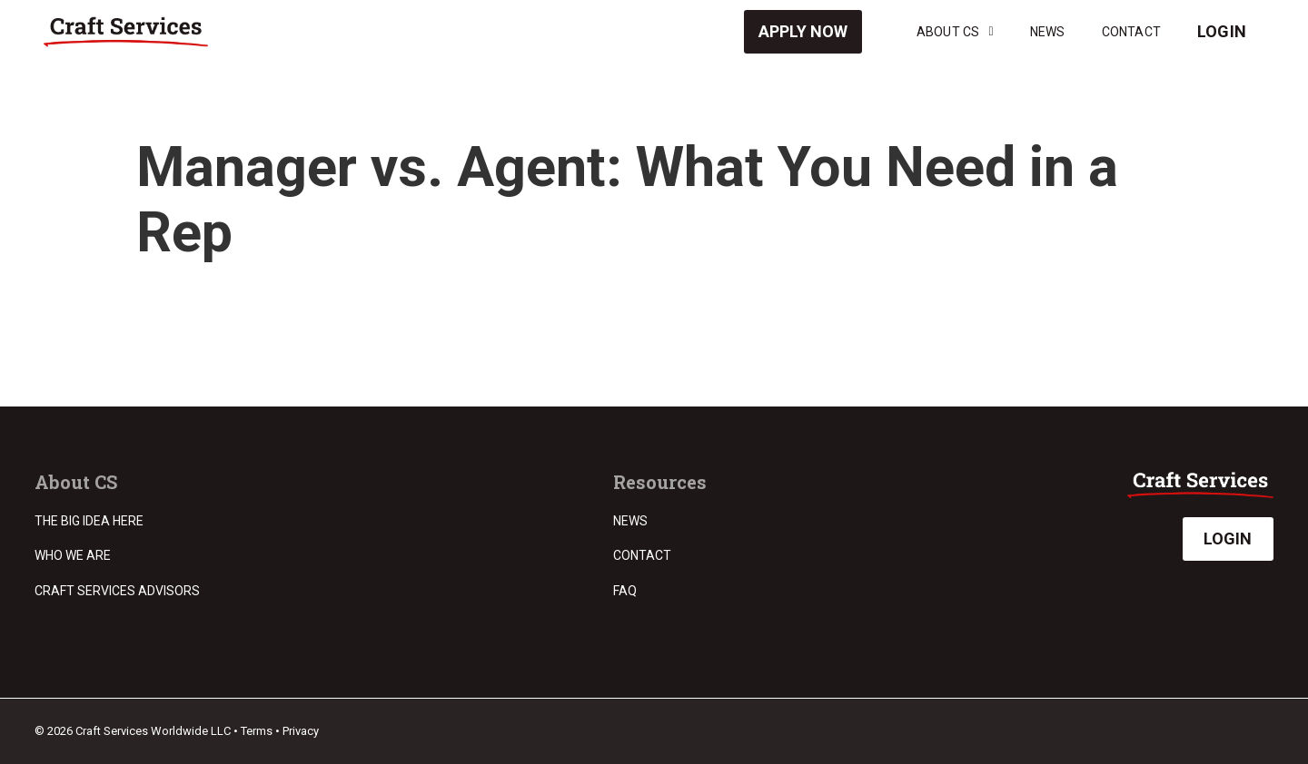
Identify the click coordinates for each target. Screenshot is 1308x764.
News (1047, 31)
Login (1221, 31)
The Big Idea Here (89, 521)
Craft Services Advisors (117, 590)
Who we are (73, 555)
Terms (256, 731)
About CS (955, 31)
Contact (1131, 31)
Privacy (300, 731)
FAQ (625, 590)
